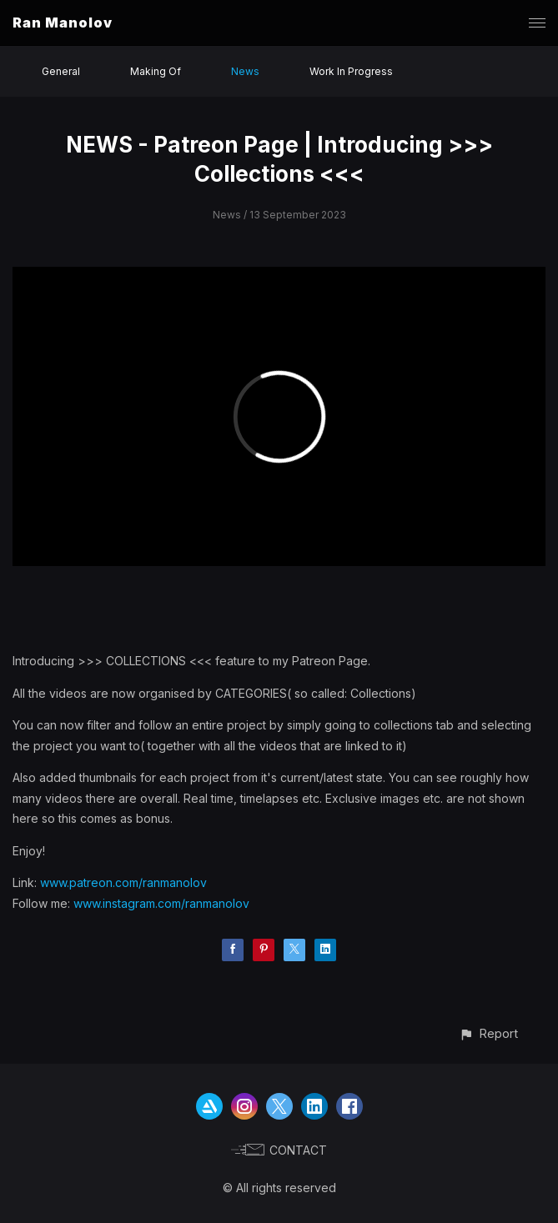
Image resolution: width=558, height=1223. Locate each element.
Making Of (155, 71)
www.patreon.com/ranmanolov (123, 882)
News (245, 71)
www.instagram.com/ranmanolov (161, 903)
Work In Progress (351, 71)
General (61, 71)
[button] (488, 1033)
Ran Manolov (63, 22)
